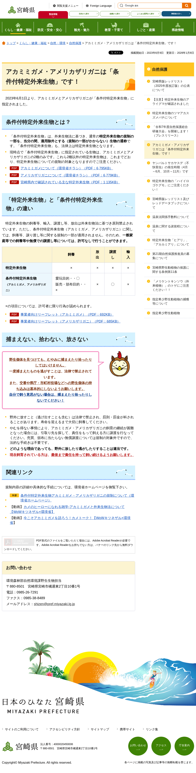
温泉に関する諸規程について (170, 228)
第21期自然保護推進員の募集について (170, 256)
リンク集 (152, 729)
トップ (11, 43)
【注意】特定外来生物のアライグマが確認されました (170, 101)
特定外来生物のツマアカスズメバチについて (170, 115)
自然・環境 (57, 43)
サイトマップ (100, 729)
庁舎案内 (184, 745)
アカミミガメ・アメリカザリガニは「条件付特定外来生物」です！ (170, 149)
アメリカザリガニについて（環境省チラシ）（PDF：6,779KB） (70, 175)
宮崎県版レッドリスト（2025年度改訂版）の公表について (171, 86)
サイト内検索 (121, 5)
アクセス (161, 745)
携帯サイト (127, 729)
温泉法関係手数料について (170, 217)
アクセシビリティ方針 (64, 729)
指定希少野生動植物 (166, 313)
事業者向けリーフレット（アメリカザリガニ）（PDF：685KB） (70, 321)
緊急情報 (53, 14)
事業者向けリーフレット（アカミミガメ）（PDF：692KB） (67, 314)
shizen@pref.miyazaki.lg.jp (54, 604)
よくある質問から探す (145, 14)
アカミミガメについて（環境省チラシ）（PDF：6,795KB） (66, 168)
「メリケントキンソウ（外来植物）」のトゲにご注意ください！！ (170, 286)
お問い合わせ (138, 745)
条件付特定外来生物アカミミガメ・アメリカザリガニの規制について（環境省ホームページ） (77, 498)
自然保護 (75, 43)
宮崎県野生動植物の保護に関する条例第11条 (170, 269)
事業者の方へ (176, 14)
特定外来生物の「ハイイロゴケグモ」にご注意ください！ (170, 185)
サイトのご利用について (22, 729)
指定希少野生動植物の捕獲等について (170, 301)
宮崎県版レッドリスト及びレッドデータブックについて (170, 203)
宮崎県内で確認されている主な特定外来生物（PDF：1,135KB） (70, 182)
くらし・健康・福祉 (33, 43)
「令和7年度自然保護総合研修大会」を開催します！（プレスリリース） (170, 131)
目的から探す (84, 14)
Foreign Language (101, 5)
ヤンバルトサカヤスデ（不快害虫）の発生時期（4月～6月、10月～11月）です (170, 167)
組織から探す (115, 14)
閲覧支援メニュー (67, 5)
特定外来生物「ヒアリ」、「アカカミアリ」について (170, 242)
